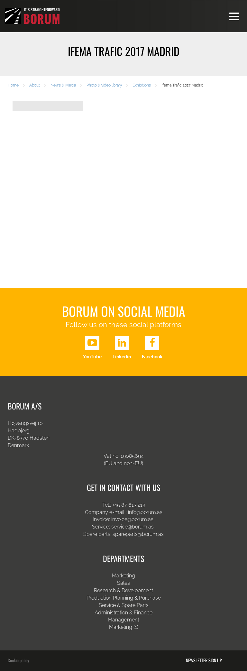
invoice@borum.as (132, 519)
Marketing (123, 576)
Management (123, 620)
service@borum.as (133, 527)
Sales (123, 583)
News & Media (63, 85)
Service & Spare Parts (124, 605)
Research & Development (123, 590)
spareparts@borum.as (138, 534)
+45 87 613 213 (128, 505)
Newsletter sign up (204, 660)
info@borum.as (145, 512)
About (34, 85)
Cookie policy (18, 660)
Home (13, 85)
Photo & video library (104, 85)
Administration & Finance (123, 613)
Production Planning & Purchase (124, 598)
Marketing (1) (123, 627)
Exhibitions (142, 85)
